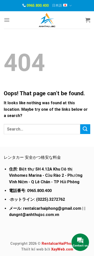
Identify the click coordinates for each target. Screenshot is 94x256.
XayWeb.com (62, 249)
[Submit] (85, 129)
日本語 (62, 5)
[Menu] (7, 20)
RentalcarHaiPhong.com (63, 244)
